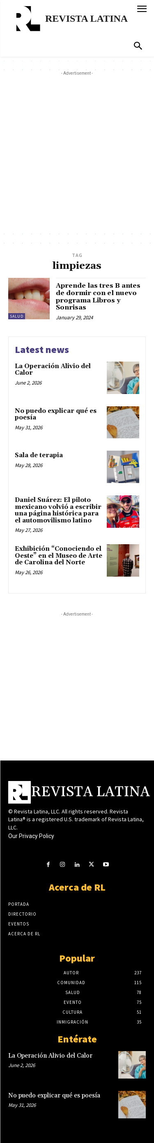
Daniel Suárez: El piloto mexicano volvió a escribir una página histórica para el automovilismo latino (58, 510)
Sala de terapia (39, 455)
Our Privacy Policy (31, 836)
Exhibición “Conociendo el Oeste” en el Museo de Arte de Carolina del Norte (58, 555)
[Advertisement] (77, 154)
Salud (16, 316)
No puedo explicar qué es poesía (56, 414)
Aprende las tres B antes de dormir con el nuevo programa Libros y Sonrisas (98, 297)
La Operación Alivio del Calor (53, 369)
